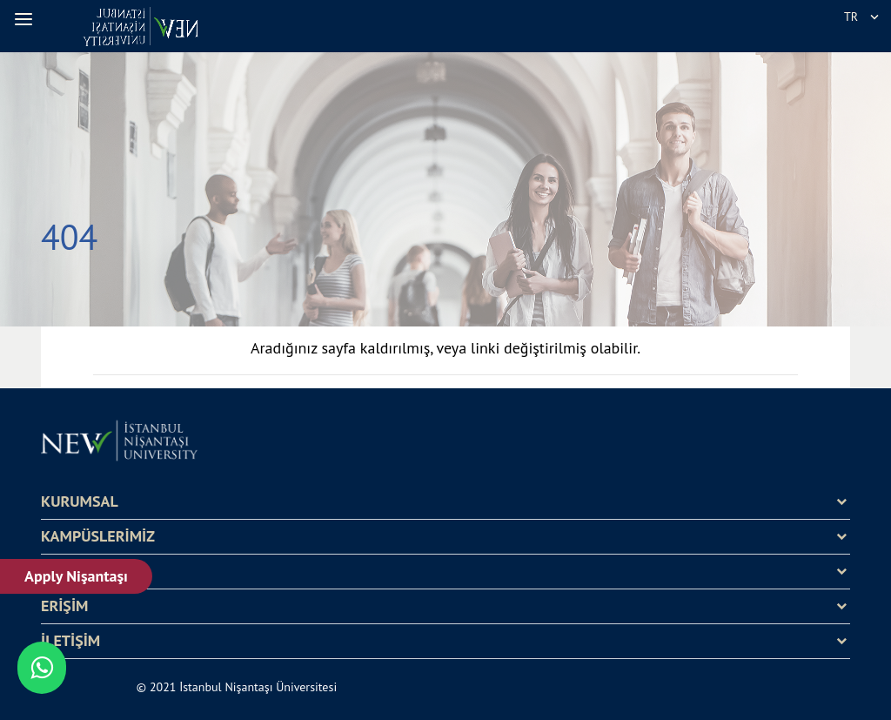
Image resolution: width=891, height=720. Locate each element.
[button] (26, 19)
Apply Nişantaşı (76, 576)
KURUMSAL (79, 501)
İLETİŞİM (70, 641)
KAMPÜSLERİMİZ (98, 536)
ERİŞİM (64, 606)
